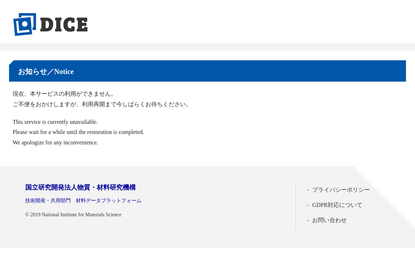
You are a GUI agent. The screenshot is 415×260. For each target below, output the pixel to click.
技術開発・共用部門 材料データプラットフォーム (83, 200)
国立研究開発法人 (80, 187)
